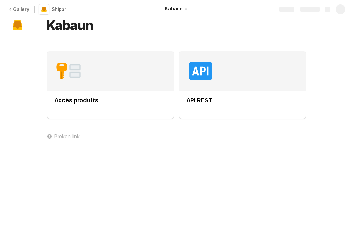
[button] (186, 9)
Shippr (59, 9)
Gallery (19, 9)
